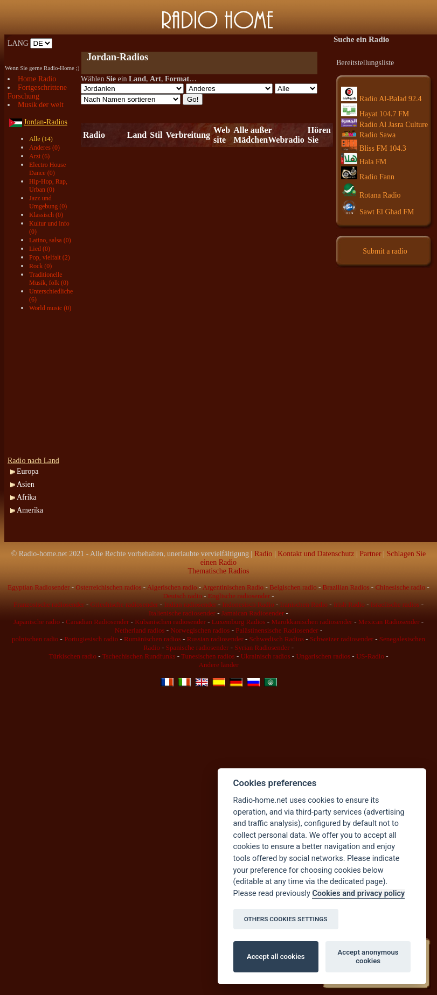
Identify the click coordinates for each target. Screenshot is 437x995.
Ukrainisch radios (265, 656)
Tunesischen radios (208, 656)
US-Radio (370, 656)
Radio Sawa (368, 135)
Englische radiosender (239, 596)
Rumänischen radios (152, 639)
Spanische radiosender (197, 647)
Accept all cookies (275, 956)
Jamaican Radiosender (253, 613)
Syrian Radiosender (261, 647)
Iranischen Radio (304, 604)
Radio (263, 554)
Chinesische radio (400, 587)
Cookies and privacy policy (358, 893)
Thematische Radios (218, 571)
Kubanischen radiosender (170, 622)
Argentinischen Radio (233, 587)
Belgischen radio (293, 587)
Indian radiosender (190, 604)
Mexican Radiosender (389, 622)
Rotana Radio (371, 195)
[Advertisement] (45, 384)
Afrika (27, 497)
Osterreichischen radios (108, 587)
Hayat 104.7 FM (375, 114)
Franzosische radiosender (49, 604)
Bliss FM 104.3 (373, 148)
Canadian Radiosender (97, 622)
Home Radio (37, 79)
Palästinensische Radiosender (276, 630)
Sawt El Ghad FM (377, 212)
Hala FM (363, 162)
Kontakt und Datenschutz (316, 554)
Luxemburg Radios (239, 622)
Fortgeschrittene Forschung (37, 91)
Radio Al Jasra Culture (384, 125)
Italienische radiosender (182, 613)
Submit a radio (385, 251)
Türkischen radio (72, 656)
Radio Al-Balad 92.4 (381, 99)
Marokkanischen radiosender (311, 622)
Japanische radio (36, 622)
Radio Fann (367, 177)
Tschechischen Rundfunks (139, 656)
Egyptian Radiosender (39, 587)
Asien (25, 484)
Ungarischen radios (323, 656)
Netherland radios (140, 630)
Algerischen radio (172, 587)
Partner (370, 554)
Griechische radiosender (124, 604)
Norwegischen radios (200, 630)
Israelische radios (395, 604)
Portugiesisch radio (91, 639)
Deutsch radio (182, 596)
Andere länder (219, 665)
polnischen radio (35, 639)
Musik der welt (41, 105)
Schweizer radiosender (341, 639)
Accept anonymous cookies (368, 956)
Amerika (30, 510)
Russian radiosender (215, 639)
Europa (27, 471)
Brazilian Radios (346, 587)
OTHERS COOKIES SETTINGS (286, 919)
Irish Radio (349, 604)
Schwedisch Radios (276, 639)
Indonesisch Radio (248, 604)
